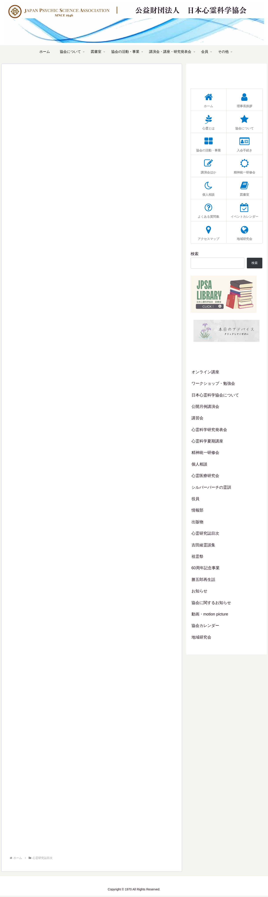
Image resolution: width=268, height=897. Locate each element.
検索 (195, 254)
